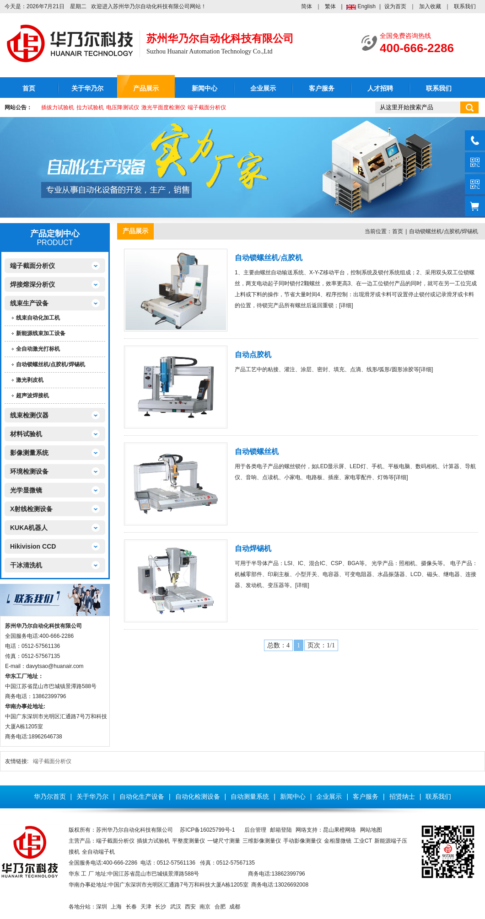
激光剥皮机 (29, 380)
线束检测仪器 (29, 415)
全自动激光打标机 (38, 349)
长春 (131, 906)
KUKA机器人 (29, 527)
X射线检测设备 (31, 509)
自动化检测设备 (197, 796)
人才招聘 (380, 88)
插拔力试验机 (57, 107)
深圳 (101, 906)
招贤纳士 (402, 796)
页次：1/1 (321, 645)
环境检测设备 (29, 471)
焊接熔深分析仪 (32, 284)
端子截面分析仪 (207, 107)
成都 (234, 906)
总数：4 (278, 645)
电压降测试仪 (122, 107)
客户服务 (321, 88)
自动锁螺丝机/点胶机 (268, 258)
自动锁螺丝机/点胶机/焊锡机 (50, 364)
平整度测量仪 (188, 841)
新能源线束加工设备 (40, 333)
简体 (306, 6)
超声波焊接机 (32, 395)
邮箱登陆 (281, 830)
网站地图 (371, 830)
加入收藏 (430, 6)
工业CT (363, 841)
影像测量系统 (29, 452)
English (367, 6)
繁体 (330, 6)
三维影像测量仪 (261, 841)
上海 (116, 906)
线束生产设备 (29, 303)
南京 (204, 906)
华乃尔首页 (50, 796)
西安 (190, 906)
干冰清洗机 (26, 565)
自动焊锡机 (253, 548)
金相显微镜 (337, 841)
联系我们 (465, 6)
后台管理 (255, 830)
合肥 (220, 906)
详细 (345, 305)
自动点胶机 (253, 354)
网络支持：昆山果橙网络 (326, 830)
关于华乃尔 (87, 88)
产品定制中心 (55, 233)
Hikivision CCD (33, 546)
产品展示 (146, 88)
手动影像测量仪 (302, 841)
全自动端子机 (98, 852)
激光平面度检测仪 (163, 107)
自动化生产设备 (141, 796)
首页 (28, 88)
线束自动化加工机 (38, 318)
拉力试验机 (90, 107)
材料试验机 (26, 434)
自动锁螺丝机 (257, 451)
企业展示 (263, 88)
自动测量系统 (250, 796)
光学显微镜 (26, 490)
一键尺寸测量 (223, 841)
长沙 (160, 906)
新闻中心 (204, 88)
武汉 (175, 906)
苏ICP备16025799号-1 (207, 830)
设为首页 (395, 6)
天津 (145, 906)
